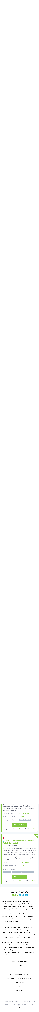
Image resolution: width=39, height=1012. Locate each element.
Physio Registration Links (19, 968)
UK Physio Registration (19, 973)
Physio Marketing (19, 960)
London (19, 836)
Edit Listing (19, 981)
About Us (19, 989)
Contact (19, 985)
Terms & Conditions (11, 1000)
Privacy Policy (29, 1000)
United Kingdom (10, 836)
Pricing (19, 964)
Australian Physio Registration (19, 977)
